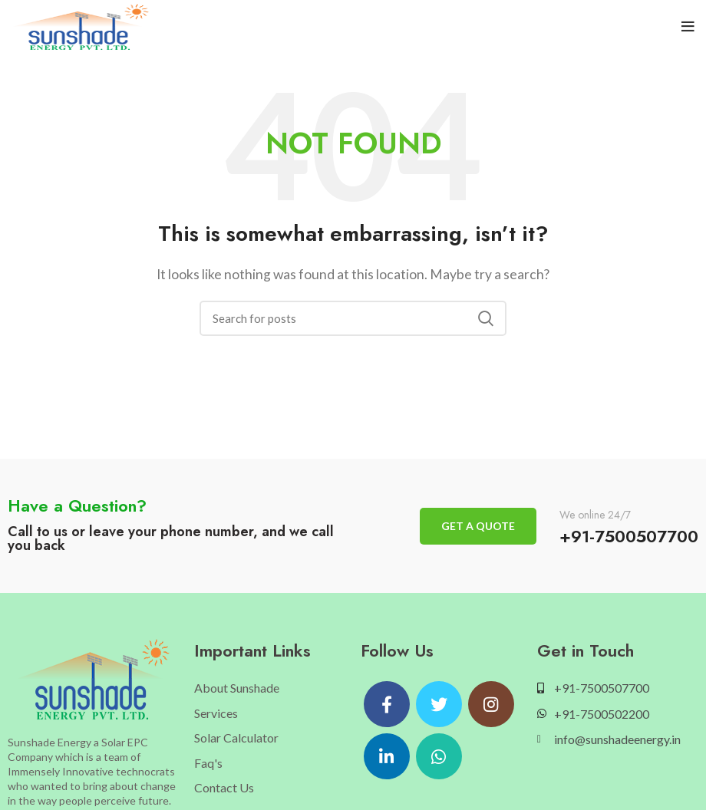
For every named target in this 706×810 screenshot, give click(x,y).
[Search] (353, 318)
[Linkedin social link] (387, 756)
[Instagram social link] (491, 704)
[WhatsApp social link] (439, 756)
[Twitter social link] (439, 704)
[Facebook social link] (387, 704)
